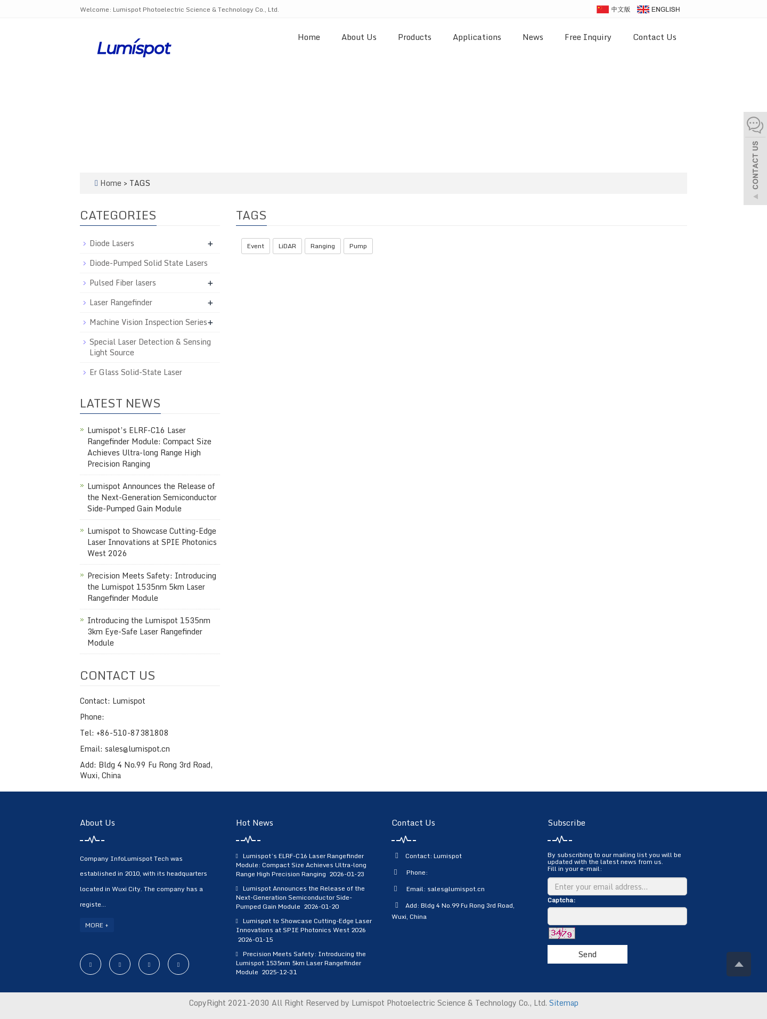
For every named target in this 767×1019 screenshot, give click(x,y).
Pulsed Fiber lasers (122, 282)
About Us (359, 36)
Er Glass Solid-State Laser (135, 372)
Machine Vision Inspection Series (148, 322)
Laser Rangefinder (120, 302)
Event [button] (255, 246)
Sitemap (563, 1003)
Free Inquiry (588, 36)
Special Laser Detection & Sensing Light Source (150, 347)
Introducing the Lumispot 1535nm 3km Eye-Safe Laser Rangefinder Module (148, 631)
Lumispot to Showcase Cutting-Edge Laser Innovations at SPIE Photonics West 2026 (152, 542)
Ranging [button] (323, 246)
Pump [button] (358, 246)
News (533, 36)
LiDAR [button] (287, 246)
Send (587, 954)
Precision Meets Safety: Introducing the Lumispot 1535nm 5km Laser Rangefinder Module (151, 586)
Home (309, 36)
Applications (477, 36)
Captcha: (561, 899)
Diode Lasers (111, 243)
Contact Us (654, 36)
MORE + (97, 925)
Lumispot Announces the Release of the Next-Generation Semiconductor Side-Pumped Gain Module (152, 497)
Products (414, 36)
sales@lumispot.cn (456, 889)
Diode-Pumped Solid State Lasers (148, 263)
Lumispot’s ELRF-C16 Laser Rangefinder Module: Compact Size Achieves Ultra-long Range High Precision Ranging (149, 447)
